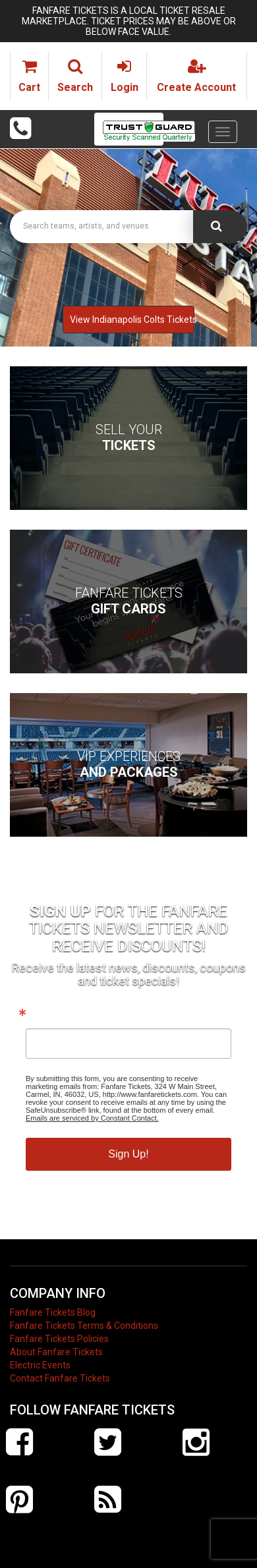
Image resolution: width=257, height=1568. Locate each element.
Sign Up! (128, 1154)
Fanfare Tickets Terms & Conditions (84, 1325)
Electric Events (40, 1365)
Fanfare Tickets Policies (59, 1338)
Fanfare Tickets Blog (53, 1312)
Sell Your (129, 437)
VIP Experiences (129, 764)
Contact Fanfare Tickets (60, 1378)
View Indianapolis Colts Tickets (132, 319)
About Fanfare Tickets (56, 1352)
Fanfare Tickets (129, 601)
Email (40, 1015)
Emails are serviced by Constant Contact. (92, 1118)
